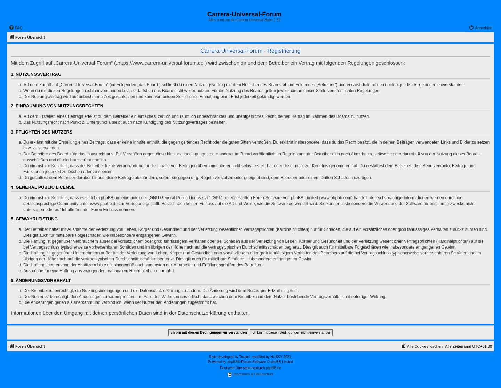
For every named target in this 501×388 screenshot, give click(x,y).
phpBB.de (273, 368)
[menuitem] (16, 28)
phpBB (232, 362)
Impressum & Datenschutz (250, 374)
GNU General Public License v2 (179, 197)
